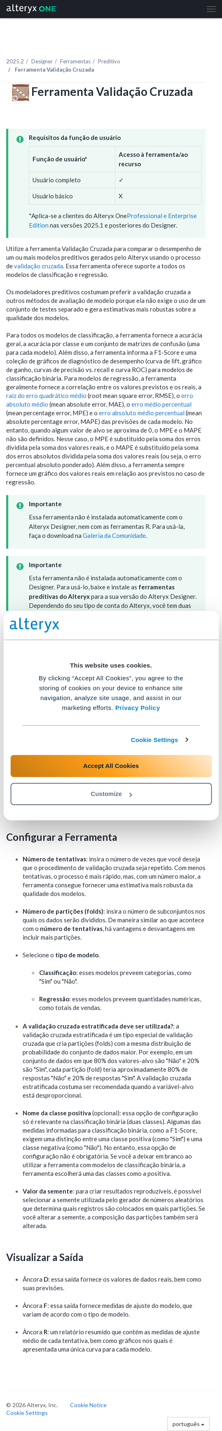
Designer (42, 61)
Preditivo (109, 61)
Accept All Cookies (111, 765)
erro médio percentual (161, 404)
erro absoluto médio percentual (142, 413)
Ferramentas (75, 61)
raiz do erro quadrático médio (46, 395)
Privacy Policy (137, 707)
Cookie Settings (154, 739)
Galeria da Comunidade (114, 535)
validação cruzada (38, 266)
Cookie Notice (88, 1404)
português (188, 1423)
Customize (111, 793)
